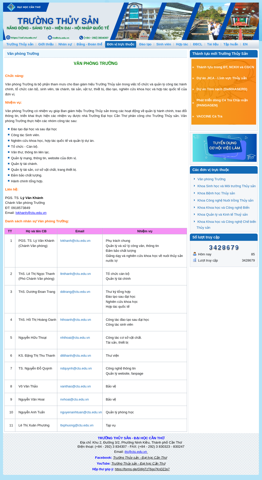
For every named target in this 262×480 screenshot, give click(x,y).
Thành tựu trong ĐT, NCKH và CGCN (225, 67)
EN (245, 44)
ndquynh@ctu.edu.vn (76, 368)
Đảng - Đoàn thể (89, 44)
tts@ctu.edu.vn (136, 452)
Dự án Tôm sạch (209, 89)
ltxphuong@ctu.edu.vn (77, 425)
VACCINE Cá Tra (209, 116)
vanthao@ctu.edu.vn (75, 386)
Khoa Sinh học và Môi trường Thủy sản (227, 186)
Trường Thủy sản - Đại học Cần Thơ (140, 457)
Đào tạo (145, 44)
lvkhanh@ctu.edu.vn (31, 213)
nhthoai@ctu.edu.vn (75, 337)
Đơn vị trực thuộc (120, 44)
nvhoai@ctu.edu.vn (74, 399)
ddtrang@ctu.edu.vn (75, 292)
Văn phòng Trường (23, 54)
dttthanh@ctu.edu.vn (75, 355)
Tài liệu (213, 44)
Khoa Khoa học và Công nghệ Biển (223, 207)
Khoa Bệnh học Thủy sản (216, 193)
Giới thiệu (46, 44)
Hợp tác (182, 44)
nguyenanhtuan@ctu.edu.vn (81, 412)
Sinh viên (163, 44)
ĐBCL (197, 44)
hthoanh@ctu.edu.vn (75, 320)
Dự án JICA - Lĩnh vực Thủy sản (221, 78)
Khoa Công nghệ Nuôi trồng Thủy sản (226, 200)
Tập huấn (230, 44)
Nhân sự (65, 44)
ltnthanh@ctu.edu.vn (75, 274)
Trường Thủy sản (20, 44)
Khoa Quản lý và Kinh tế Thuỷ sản (223, 214)
